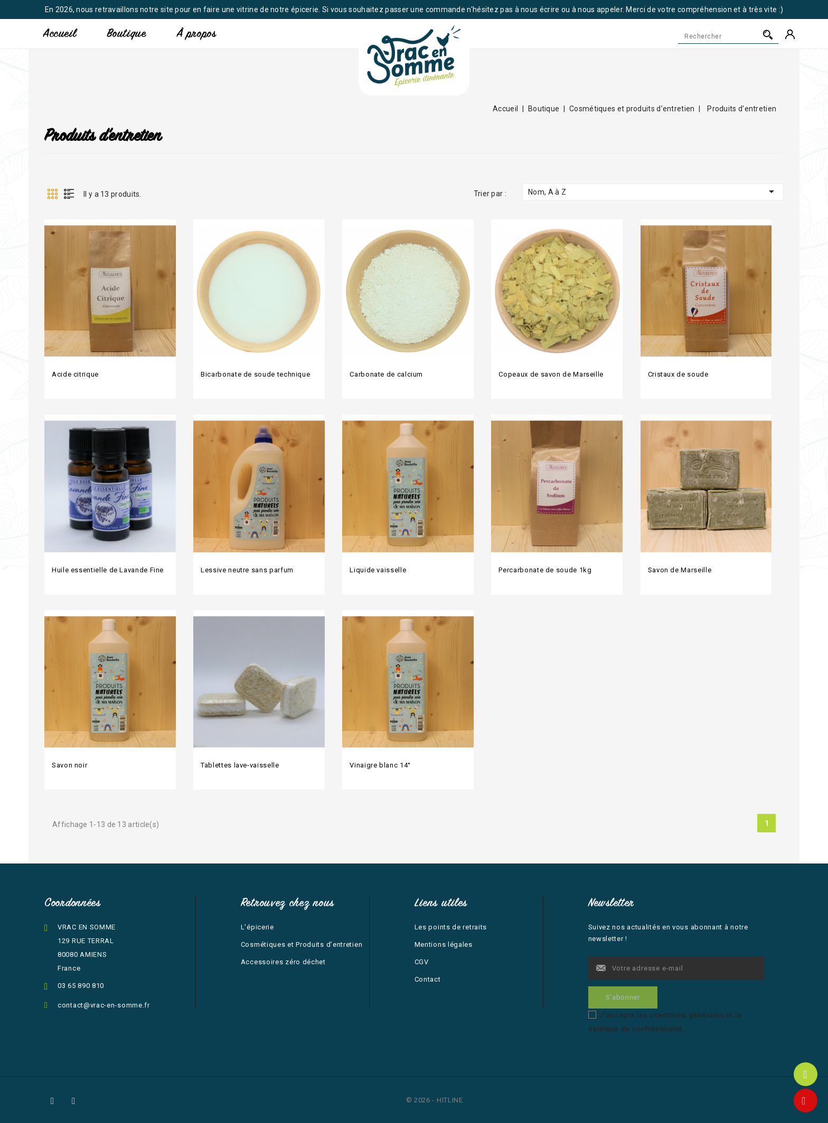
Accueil (59, 33)
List (68, 193)
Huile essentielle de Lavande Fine (108, 570)
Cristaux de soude (678, 374)
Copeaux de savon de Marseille (551, 374)
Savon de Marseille (680, 570)
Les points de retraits (451, 927)
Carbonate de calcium (386, 374)
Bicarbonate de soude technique (255, 374)
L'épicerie (257, 927)
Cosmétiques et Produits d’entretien (302, 944)
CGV (422, 962)
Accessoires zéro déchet (283, 962)
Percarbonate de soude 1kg (544, 570)
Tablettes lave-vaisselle (240, 765)
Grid (52, 193)
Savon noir (69, 765)
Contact (428, 979)
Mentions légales (444, 944)
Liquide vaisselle (378, 570)
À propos (196, 33)
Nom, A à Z (653, 191)
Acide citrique (75, 374)
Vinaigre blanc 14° (380, 765)
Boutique (126, 33)
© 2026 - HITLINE (434, 1100)
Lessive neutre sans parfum (247, 570)
